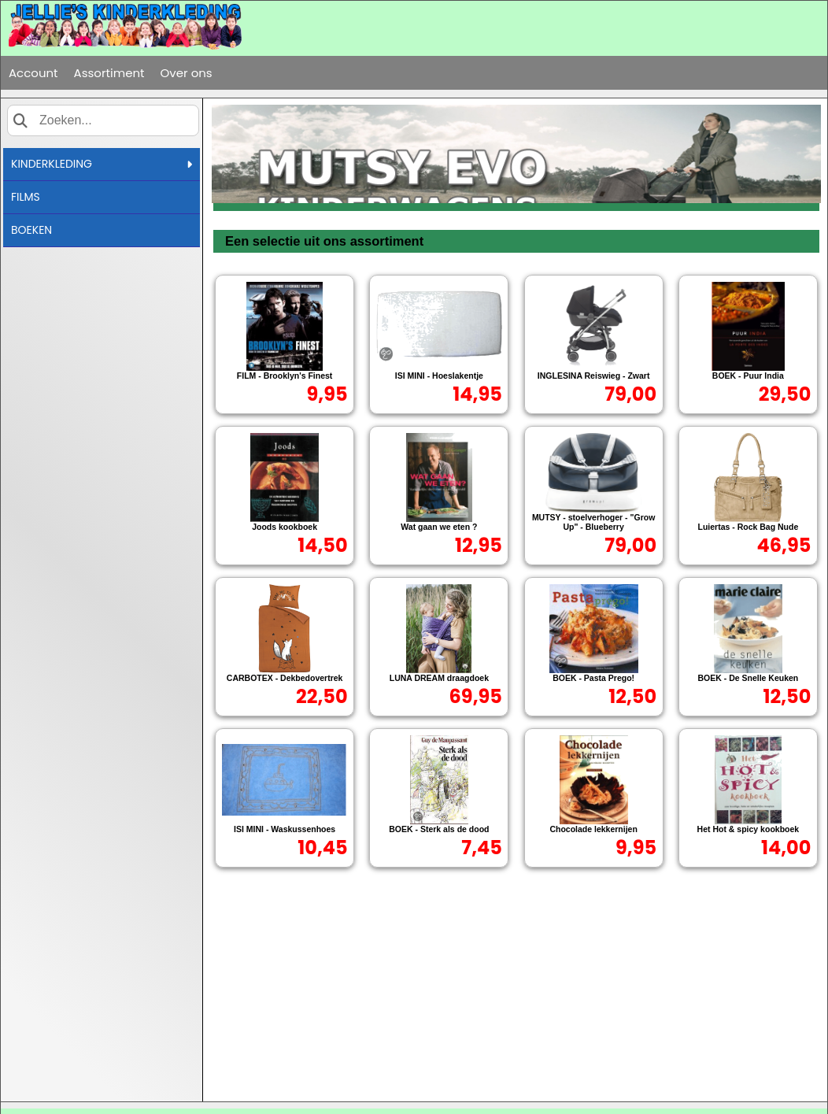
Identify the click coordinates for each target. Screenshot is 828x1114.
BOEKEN (31, 230)
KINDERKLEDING (101, 164)
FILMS (25, 197)
